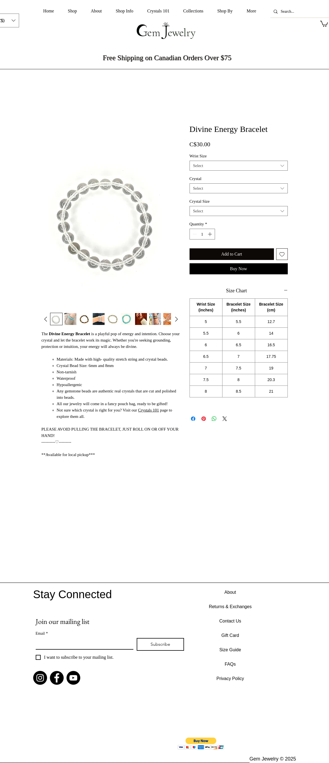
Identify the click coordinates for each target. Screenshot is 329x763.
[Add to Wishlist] (282, 254)
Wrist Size (198, 156)
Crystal (195, 178)
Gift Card (230, 635)
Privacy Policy (230, 678)
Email (42, 633)
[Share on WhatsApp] (214, 418)
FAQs (230, 664)
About (230, 592)
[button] (72, 11)
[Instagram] (40, 678)
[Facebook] (57, 678)
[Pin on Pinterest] (203, 418)
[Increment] (210, 234)
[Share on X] (224, 418)
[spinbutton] (202, 234)
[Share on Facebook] (193, 418)
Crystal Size (200, 201)
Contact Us (230, 621)
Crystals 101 (148, 410)
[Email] (83, 643)
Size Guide (230, 649)
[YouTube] (73, 678)
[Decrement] (194, 234)
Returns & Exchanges (230, 606)
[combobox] (239, 166)
